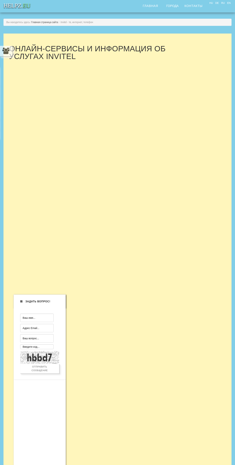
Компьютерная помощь (35, 351)
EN (228, 2)
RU (223, 2)
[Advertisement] (200, 186)
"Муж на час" (25, 345)
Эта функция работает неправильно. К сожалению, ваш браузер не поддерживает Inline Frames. (116, 176)
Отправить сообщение (200, 113)
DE (217, 2)
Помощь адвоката (30, 369)
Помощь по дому (29, 357)
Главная (150, 6)
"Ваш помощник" (29, 363)
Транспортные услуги (33, 381)
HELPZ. (191, 346)
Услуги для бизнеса (31, 375)
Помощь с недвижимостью (38, 387)
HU (211, 2)
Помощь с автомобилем (35, 333)
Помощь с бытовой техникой (39, 339)
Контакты (194, 6)
